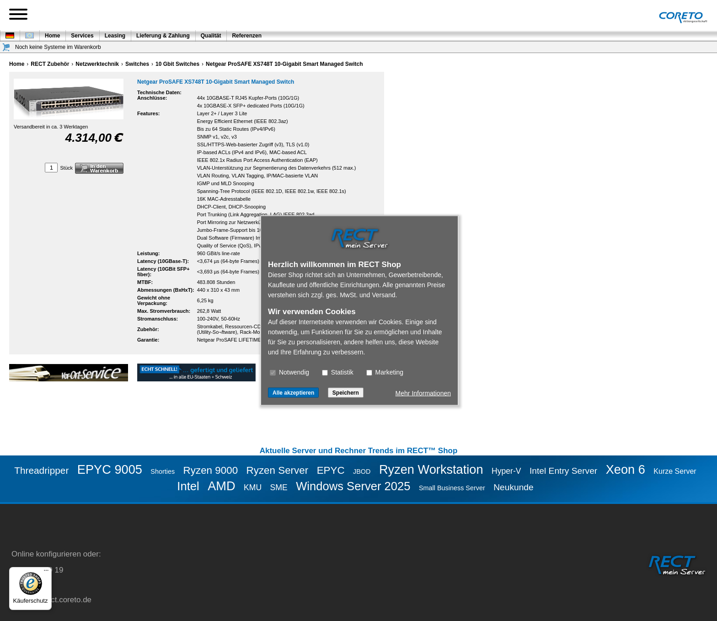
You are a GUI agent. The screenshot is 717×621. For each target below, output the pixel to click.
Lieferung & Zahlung (163, 35)
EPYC (331, 470)
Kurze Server (674, 471)
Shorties (162, 471)
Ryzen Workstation (431, 469)
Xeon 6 (625, 469)
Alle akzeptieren (293, 393)
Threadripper (41, 470)
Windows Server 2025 (353, 486)
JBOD (361, 471)
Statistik (337, 372)
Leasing (115, 35)
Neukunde (513, 487)
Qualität (211, 35)
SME (279, 487)
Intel (188, 486)
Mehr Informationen (423, 393)
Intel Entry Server (563, 471)
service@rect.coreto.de (51, 599)
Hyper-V (506, 471)
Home (52, 35)
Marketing (384, 372)
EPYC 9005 (109, 469)
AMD (221, 486)
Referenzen (247, 35)
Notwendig (289, 372)
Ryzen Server (277, 470)
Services (82, 35)
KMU (253, 487)
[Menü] (46, 572)
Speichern (345, 393)
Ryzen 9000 (210, 470)
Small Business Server (452, 488)
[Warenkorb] (6, 47)
